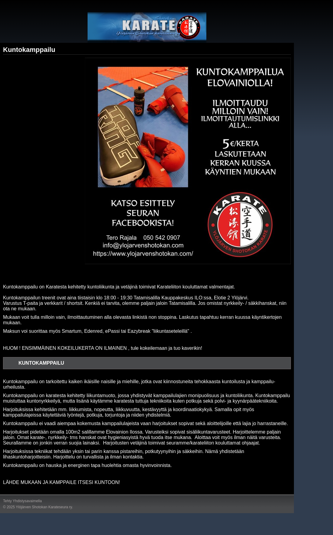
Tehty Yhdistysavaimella (22, 501)
